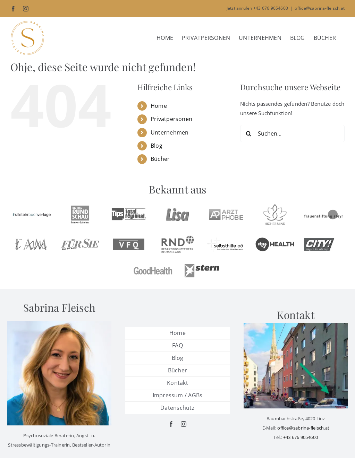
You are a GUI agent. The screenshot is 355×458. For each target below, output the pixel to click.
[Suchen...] (292, 133)
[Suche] (248, 133)
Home (159, 106)
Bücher (160, 159)
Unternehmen (169, 132)
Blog (156, 145)
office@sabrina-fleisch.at (320, 8)
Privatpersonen (171, 119)
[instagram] (183, 424)
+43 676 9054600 (300, 437)
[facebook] (171, 424)
